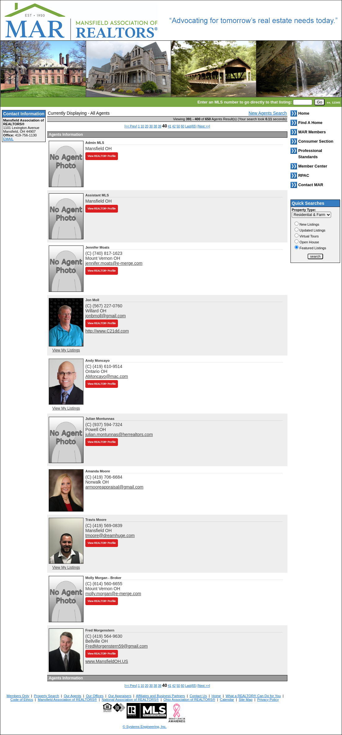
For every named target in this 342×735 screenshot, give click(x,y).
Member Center (312, 166)
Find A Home (310, 122)
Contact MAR (310, 184)
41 (169, 126)
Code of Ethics (22, 699)
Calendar (227, 699)
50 (178, 126)
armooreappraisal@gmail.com (114, 487)
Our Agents (72, 696)
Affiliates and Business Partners (160, 696)
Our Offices (94, 696)
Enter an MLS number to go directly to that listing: (244, 102)
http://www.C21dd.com (107, 330)
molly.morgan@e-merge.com (113, 593)
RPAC (303, 175)
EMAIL (8, 139)
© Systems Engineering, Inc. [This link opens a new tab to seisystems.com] (144, 726)
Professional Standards (310, 153)
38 (155, 126)
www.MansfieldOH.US (106, 661)
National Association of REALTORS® (130, 699)
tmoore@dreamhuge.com (110, 535)
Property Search (46, 696)
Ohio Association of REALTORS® (189, 699)
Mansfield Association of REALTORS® (67, 699)
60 (182, 126)
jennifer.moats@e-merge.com (113, 263)
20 (146, 126)
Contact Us (198, 696)
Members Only (18, 696)
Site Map (245, 699)
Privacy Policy (268, 699)
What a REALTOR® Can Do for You (253, 696)
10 (142, 126)
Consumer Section (315, 141)
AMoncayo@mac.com (106, 376)
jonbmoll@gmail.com (105, 315)
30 (151, 126)
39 (159, 126)
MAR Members (312, 132)
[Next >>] (203, 126)
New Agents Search (268, 113)
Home (216, 696)
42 (174, 126)
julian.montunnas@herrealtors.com (119, 434)
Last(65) (191, 126)
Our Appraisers (120, 696)
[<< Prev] (130, 126)
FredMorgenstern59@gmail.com (116, 646)
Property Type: (304, 210)
